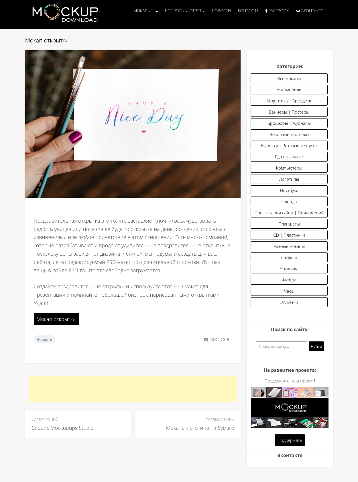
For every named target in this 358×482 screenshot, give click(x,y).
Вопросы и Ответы (185, 10)
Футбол (289, 280)
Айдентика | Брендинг (289, 101)
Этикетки (289, 302)
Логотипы (289, 179)
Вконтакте (309, 10)
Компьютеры (289, 168)
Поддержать (290, 440)
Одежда (289, 201)
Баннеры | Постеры (289, 112)
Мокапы (142, 10)
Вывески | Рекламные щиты (289, 145)
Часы (289, 291)
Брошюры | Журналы (289, 123)
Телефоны (289, 257)
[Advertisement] (133, 389)
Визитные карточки (289, 134)
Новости (221, 10)
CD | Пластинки (289, 235)
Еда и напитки (289, 157)
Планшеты (289, 224)
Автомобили (289, 89)
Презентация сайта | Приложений (289, 212)
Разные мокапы (289, 246)
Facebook (277, 10)
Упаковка (289, 268)
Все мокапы (289, 78)
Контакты (248, 10)
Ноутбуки (289, 190)
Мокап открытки (56, 319)
